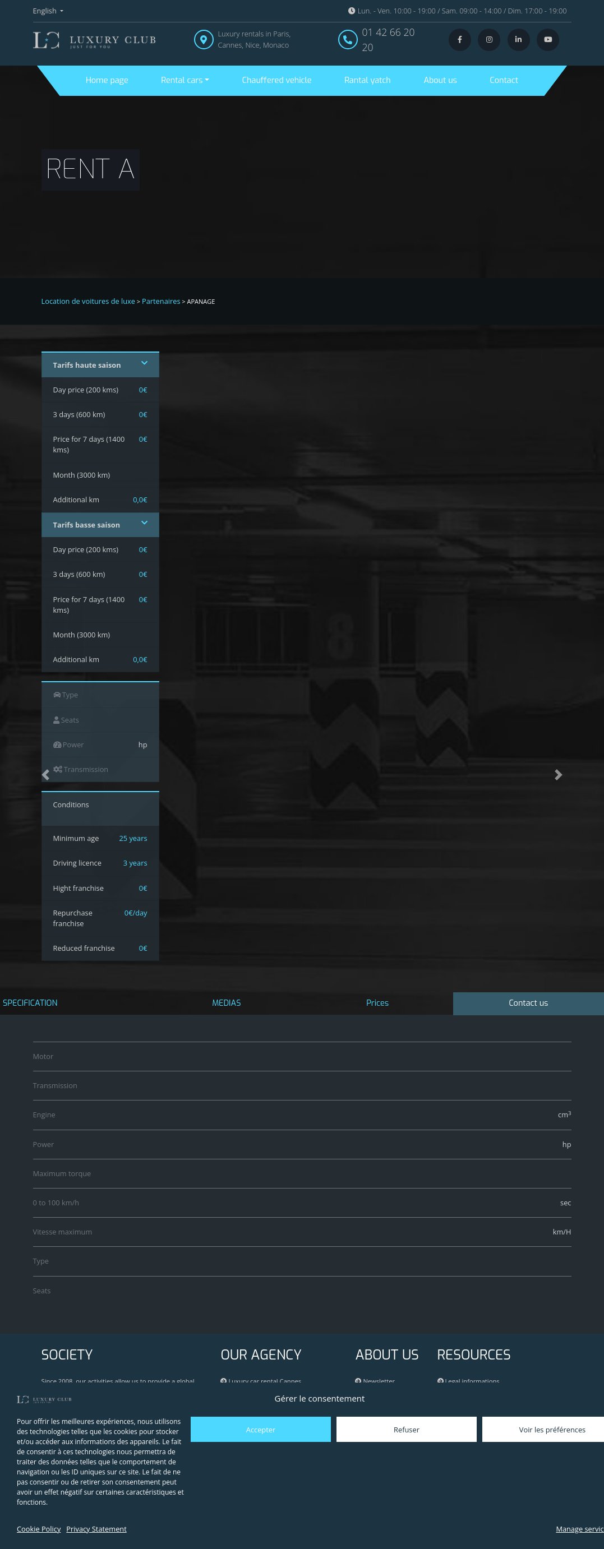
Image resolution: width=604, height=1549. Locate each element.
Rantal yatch (367, 80)
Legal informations (468, 1381)
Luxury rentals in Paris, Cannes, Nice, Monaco (254, 39)
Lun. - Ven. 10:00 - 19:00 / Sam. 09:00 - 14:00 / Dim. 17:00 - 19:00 (457, 11)
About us (440, 80)
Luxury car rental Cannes (260, 1381)
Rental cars (181, 80)
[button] (45, 774)
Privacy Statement (96, 1529)
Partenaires (161, 301)
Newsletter (375, 1381)
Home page (107, 80)
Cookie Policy (39, 1529)
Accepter (260, 1430)
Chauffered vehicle (277, 80)
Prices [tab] (377, 1003)
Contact (504, 80)
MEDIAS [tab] (226, 1003)
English (46, 11)
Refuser (406, 1430)
